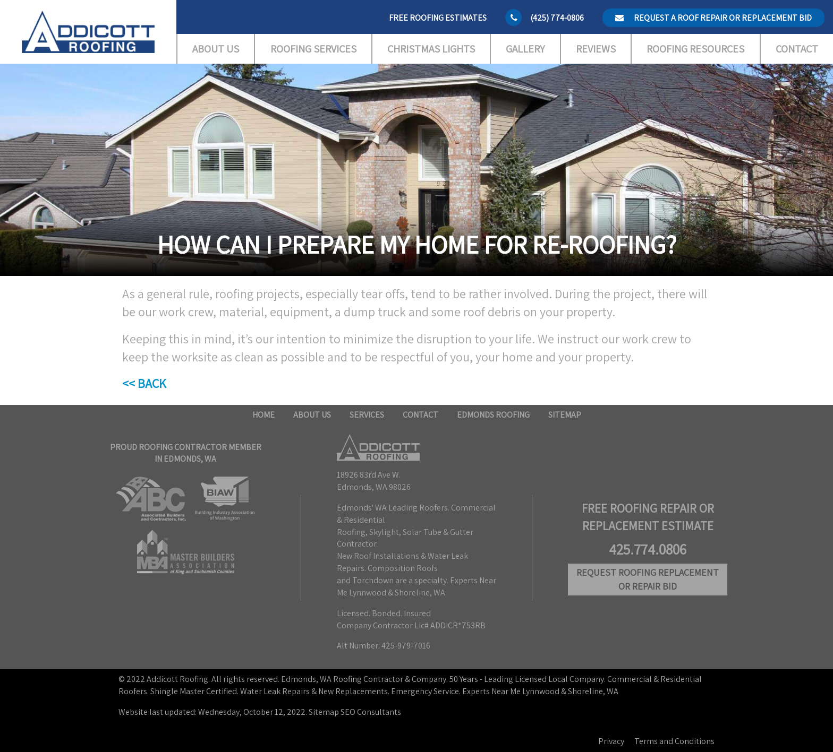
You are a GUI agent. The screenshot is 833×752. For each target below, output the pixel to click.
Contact (797, 49)
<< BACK (144, 383)
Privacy (611, 741)
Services (367, 414)
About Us (215, 49)
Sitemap (564, 414)
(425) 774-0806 (557, 17)
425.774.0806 (647, 549)
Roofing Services (313, 49)
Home (263, 414)
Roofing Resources (695, 49)
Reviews (596, 49)
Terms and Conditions (674, 741)
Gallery (525, 49)
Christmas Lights (431, 49)
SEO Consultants (371, 712)
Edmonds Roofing (493, 414)
